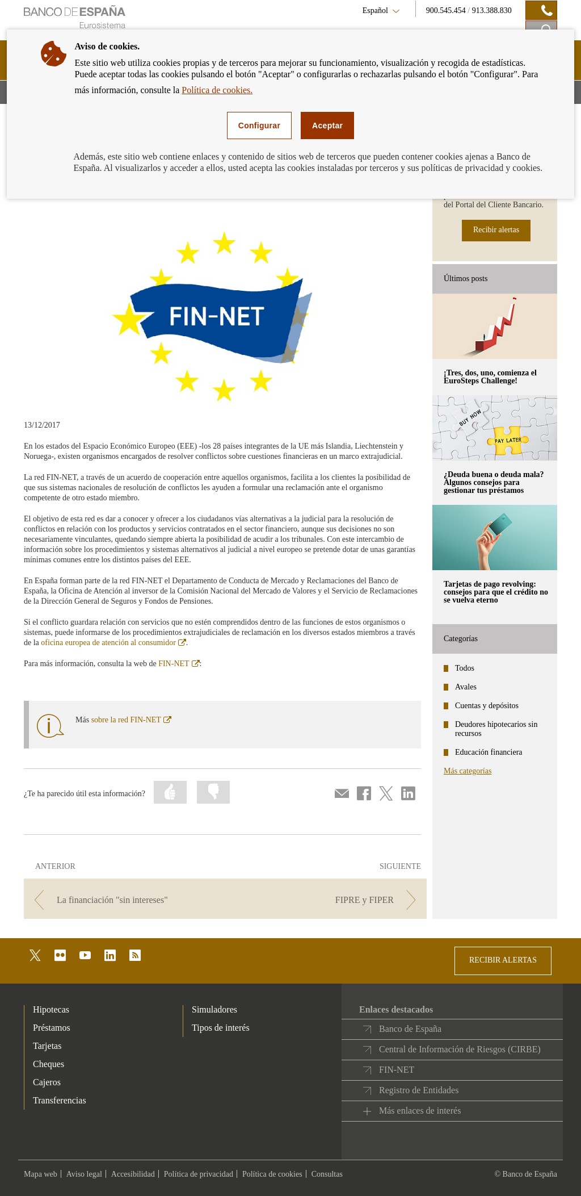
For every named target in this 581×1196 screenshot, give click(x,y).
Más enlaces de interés (420, 1110)
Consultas (327, 1174)
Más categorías (467, 771)
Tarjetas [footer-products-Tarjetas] (47, 1046)
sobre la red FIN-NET (131, 720)
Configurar (259, 125)
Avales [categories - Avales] (466, 687)
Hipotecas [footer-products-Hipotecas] (51, 1009)
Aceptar (327, 125)
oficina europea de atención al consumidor (113, 642)
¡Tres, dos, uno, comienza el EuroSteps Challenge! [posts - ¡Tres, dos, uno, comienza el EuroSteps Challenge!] (490, 377)
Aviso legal (84, 1174)
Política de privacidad (198, 1174)
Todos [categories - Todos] (464, 668)
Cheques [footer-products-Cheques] (48, 1064)
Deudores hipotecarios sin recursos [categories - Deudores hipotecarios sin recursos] (496, 729)
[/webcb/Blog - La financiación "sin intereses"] (123, 900)
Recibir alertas (496, 229)
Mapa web (40, 1174)
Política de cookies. (217, 90)
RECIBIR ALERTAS (503, 960)
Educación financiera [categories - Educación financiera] (489, 752)
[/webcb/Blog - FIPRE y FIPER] (327, 900)
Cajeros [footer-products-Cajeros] (47, 1082)
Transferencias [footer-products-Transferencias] (59, 1100)
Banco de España (410, 1029)
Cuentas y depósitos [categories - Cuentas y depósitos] (487, 705)
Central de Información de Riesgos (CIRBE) (460, 1049)
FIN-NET (178, 663)
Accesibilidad (133, 1174)
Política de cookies (272, 1174)
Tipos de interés (221, 1027)
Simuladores (214, 1009)
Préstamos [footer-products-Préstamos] (51, 1027)
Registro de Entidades (418, 1090)
